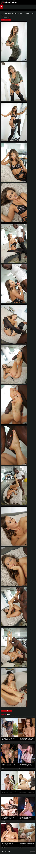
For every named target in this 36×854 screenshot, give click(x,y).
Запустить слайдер (6, 19)
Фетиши (3, 710)
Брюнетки (9, 710)
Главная (2, 851)
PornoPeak (8, 2)
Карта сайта (7, 851)
